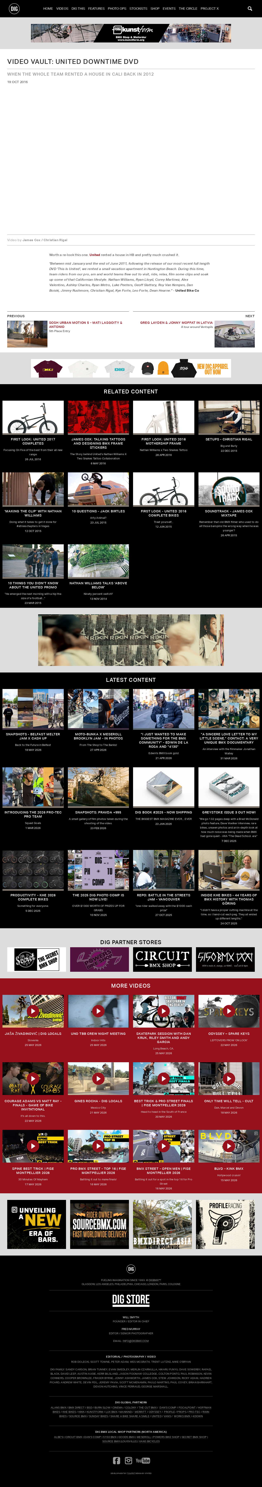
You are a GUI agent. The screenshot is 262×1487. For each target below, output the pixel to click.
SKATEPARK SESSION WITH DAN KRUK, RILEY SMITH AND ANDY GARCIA (163, 1038)
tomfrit (131, 1473)
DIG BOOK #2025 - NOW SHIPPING (163, 812)
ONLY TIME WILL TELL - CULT (229, 1101)
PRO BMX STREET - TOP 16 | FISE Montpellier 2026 (98, 1171)
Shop (155, 9)
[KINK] (36, 1224)
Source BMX (111, 1441)
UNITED (157, 1416)
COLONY (130, 1407)
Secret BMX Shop (194, 1437)
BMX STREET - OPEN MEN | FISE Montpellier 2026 (164, 1171)
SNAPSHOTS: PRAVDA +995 (98, 812)
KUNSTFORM (95, 1411)
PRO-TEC (194, 1411)
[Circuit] (162, 959)
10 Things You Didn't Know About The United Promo (33, 585)
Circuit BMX (73, 1437)
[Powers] (99, 959)
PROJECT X (210, 9)
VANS (167, 1416)
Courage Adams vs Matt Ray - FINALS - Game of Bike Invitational (33, 1105)
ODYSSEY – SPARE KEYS (229, 1034)
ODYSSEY (155, 1411)
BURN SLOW (102, 1407)
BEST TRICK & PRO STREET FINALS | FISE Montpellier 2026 (163, 1103)
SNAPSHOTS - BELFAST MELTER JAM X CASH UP (33, 736)
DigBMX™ (155, 1280)
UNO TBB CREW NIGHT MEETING (98, 1034)
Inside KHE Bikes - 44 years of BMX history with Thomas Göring (229, 899)
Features (96, 9)
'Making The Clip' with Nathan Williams (33, 513)
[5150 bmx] (225, 959)
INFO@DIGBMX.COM (136, 1341)
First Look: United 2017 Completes (33, 441)
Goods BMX (126, 1437)
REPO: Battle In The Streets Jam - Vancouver (163, 897)
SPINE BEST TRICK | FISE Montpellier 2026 (33, 1171)
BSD (89, 1407)
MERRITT (140, 1411)
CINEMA (117, 1407)
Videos (62, 9)
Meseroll (144, 1437)
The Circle (188, 9)
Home (48, 9)
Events (169, 9)
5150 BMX (110, 1437)
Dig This (78, 9)
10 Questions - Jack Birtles (98, 511)
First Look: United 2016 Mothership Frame (164, 441)
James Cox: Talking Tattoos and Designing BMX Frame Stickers (98, 443)
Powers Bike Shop (166, 1437)
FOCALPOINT (187, 1407)
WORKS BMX (182, 1416)
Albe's (58, 1437)
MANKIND (125, 1411)
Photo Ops (117, 9)
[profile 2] (225, 1224)
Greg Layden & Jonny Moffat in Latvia (176, 323)
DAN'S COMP (167, 1407)
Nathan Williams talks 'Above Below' (98, 585)
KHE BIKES (69, 1411)
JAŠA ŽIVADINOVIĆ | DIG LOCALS (33, 1034)
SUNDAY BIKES (98, 1416)
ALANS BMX (58, 1407)
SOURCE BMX (78, 1416)
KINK (81, 1411)
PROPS (181, 1411)
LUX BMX (111, 1411)
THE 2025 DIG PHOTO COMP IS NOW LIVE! (98, 897)
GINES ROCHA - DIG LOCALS (98, 1101)
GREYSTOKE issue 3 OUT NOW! (229, 812)
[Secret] (36, 959)
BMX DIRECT (76, 1407)
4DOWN (197, 1416)
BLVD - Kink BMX (229, 1169)
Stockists (138, 9)
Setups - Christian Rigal (229, 439)
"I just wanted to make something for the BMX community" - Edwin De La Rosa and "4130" (163, 740)
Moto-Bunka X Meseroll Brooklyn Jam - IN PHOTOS (98, 736)
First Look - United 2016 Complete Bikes (163, 513)
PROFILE (169, 1411)
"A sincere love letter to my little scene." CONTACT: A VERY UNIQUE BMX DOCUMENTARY (229, 738)
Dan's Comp (92, 1437)
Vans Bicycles (149, 1441)
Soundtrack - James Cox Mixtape (229, 513)
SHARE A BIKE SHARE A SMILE (129, 1416)
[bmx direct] (162, 1224)
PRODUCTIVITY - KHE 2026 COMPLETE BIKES (33, 897)
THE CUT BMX (148, 1407)
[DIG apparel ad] (131, 368)
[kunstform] (131, 33)
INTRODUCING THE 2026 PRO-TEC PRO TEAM (33, 814)
